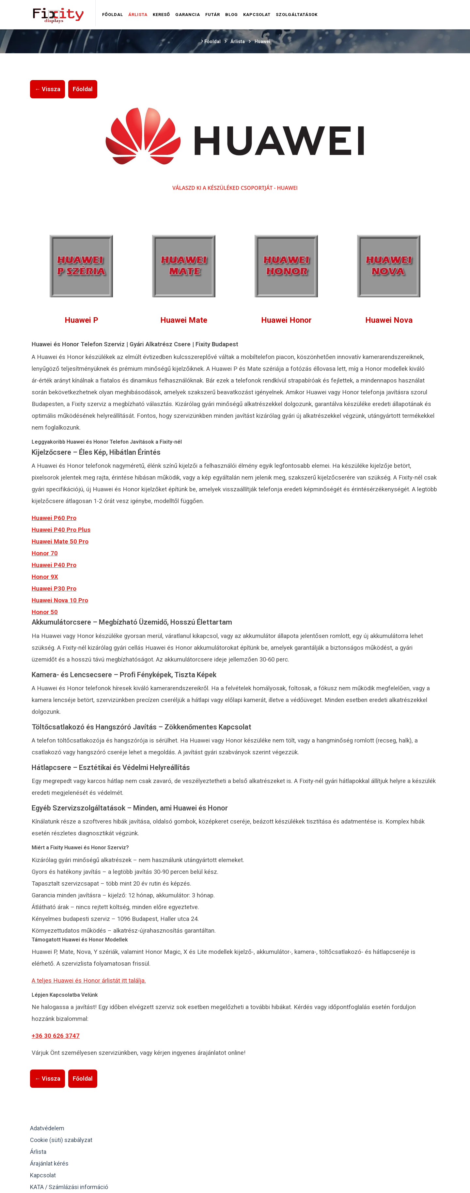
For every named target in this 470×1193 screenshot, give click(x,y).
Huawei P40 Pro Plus (61, 529)
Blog (231, 14)
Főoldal (112, 14)
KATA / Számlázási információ (69, 1187)
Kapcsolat (257, 14)
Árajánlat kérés (49, 1163)
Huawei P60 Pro (54, 518)
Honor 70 (45, 553)
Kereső (161, 14)
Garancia (187, 14)
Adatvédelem (47, 1128)
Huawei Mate (183, 320)
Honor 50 (45, 612)
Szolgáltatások (297, 14)
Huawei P (81, 320)
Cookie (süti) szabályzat (61, 1139)
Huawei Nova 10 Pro (60, 600)
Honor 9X (45, 576)
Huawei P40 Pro (54, 565)
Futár (212, 14)
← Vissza (47, 89)
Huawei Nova (389, 320)
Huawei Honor (286, 320)
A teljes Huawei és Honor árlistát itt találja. (89, 980)
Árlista (138, 14)
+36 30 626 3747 (56, 1035)
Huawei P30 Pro (54, 588)
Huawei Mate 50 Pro (60, 541)
